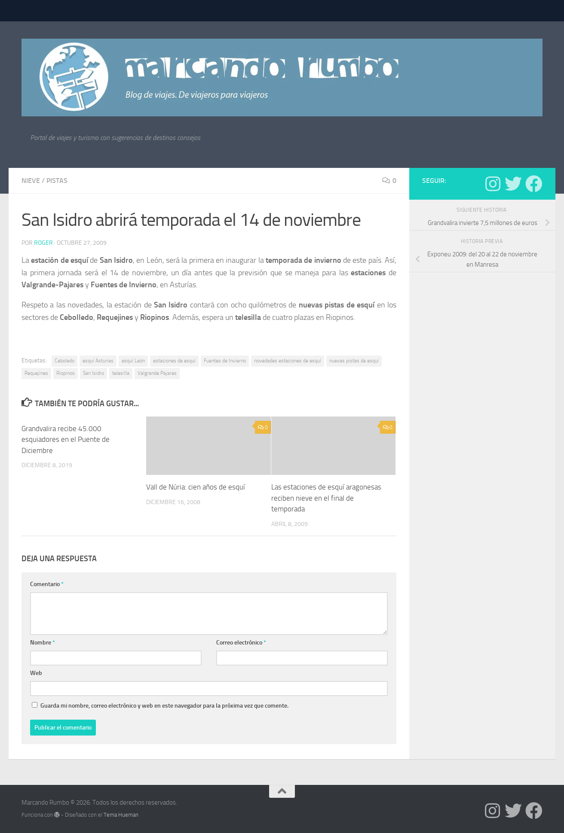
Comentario (47, 584)
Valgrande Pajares (157, 373)
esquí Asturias (98, 361)
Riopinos (65, 373)
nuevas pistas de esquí (354, 361)
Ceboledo (64, 361)
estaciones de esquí (174, 361)
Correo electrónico (241, 642)
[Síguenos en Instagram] (492, 183)
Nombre (42, 642)
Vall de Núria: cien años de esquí (195, 487)
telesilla (120, 373)
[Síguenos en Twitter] (513, 183)
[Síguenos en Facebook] (534, 183)
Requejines (36, 373)
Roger (43, 242)
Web (36, 673)
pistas (56, 180)
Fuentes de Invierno (225, 361)
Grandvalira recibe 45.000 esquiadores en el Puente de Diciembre (65, 439)
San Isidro (93, 373)
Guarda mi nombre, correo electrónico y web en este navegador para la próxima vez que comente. (164, 705)
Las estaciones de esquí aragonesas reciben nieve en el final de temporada (326, 498)
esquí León (133, 361)
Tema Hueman (121, 815)
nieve (30, 180)
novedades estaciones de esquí (287, 361)
